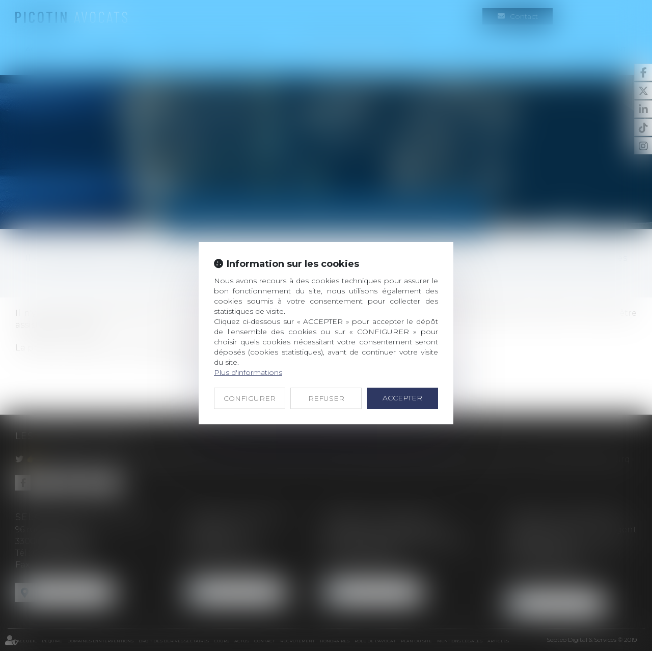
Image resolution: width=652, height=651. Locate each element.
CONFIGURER (250, 398)
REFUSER (326, 398)
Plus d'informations (248, 372)
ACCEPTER (402, 397)
